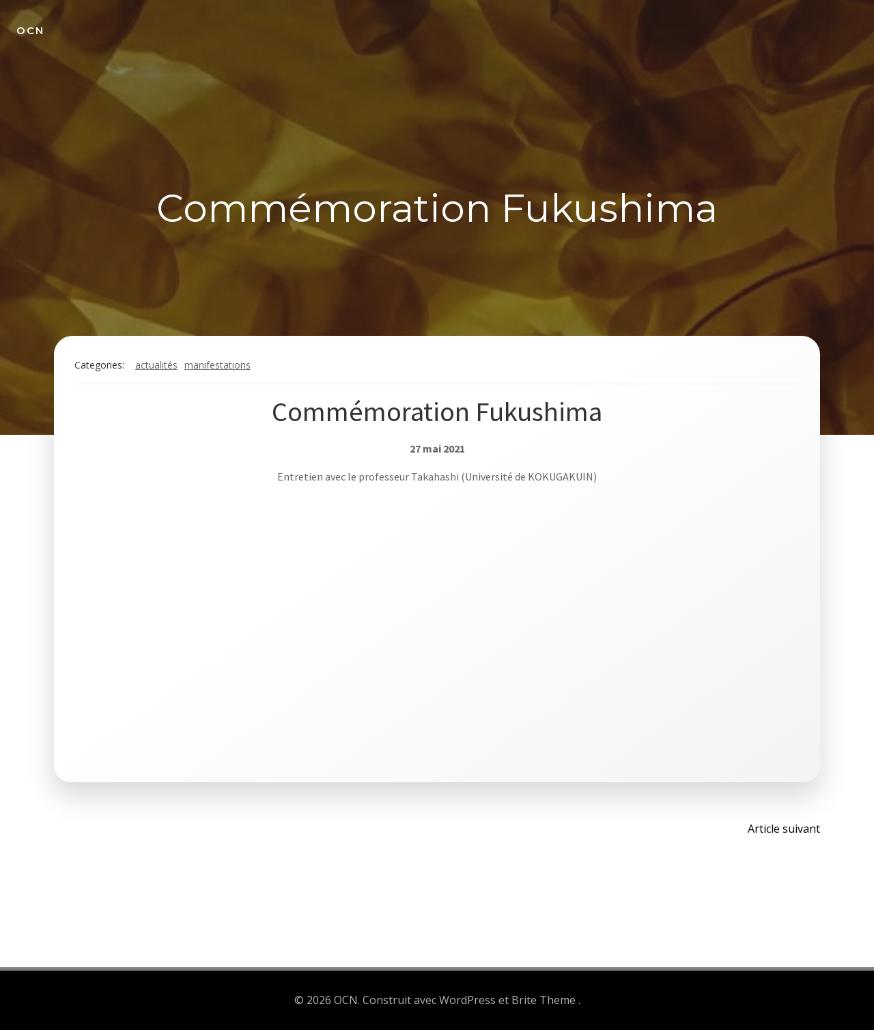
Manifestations (217, 364)
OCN (30, 30)
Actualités (156, 364)
